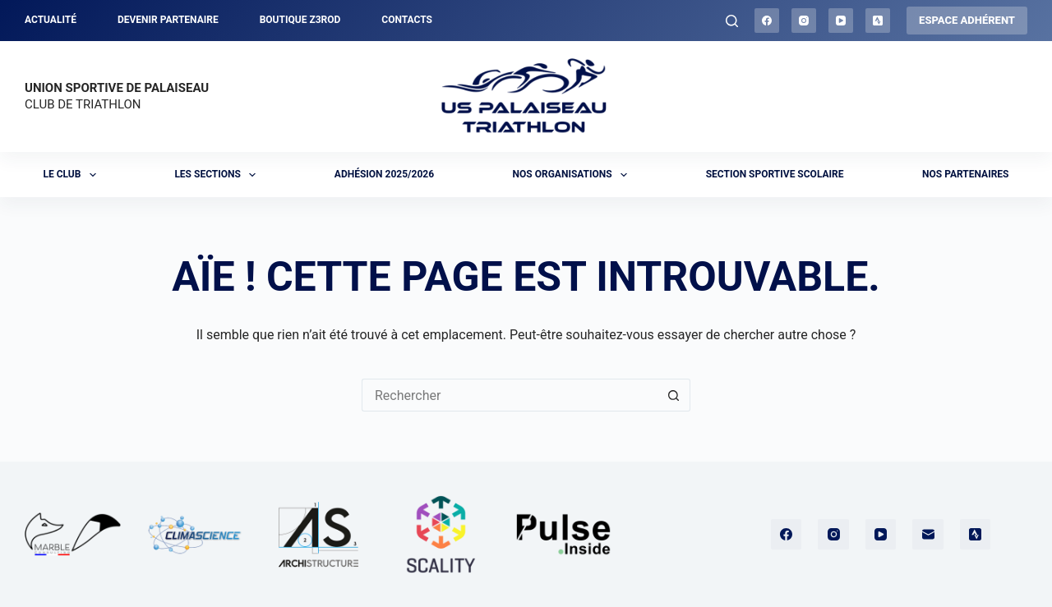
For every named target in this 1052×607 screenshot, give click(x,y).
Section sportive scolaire (775, 174)
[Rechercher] (732, 21)
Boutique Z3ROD (300, 19)
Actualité (50, 19)
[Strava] (877, 20)
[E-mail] (928, 534)
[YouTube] (840, 20)
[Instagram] (803, 20)
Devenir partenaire (168, 19)
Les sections (218, 175)
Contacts (406, 19)
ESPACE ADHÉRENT (967, 20)
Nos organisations (573, 175)
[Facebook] (766, 20)
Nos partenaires (965, 174)
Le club (73, 175)
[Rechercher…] (510, 395)
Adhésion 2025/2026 (384, 174)
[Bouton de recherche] (674, 395)
